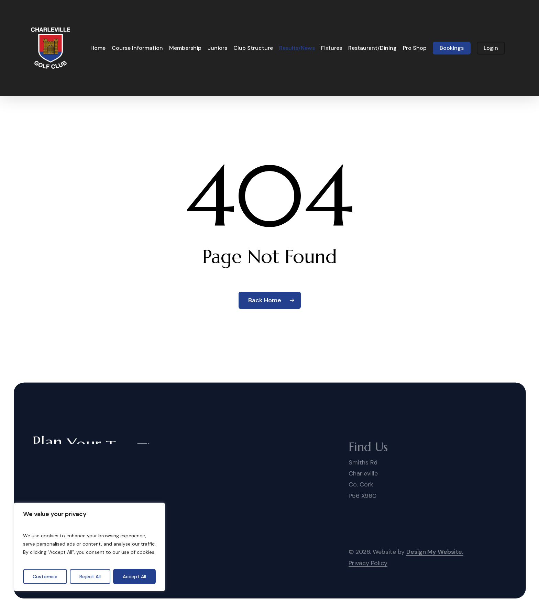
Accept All (134, 576)
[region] (89, 547)
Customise (45, 576)
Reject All (90, 576)
